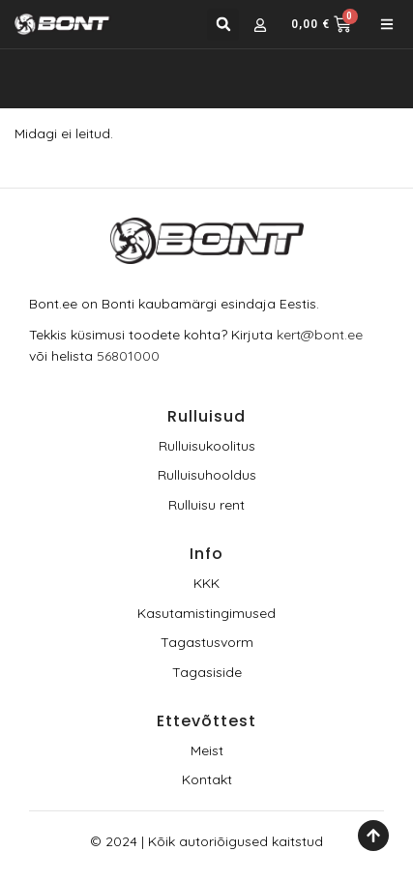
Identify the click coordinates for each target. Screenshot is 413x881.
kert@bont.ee (320, 334)
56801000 (128, 356)
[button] (223, 25)
